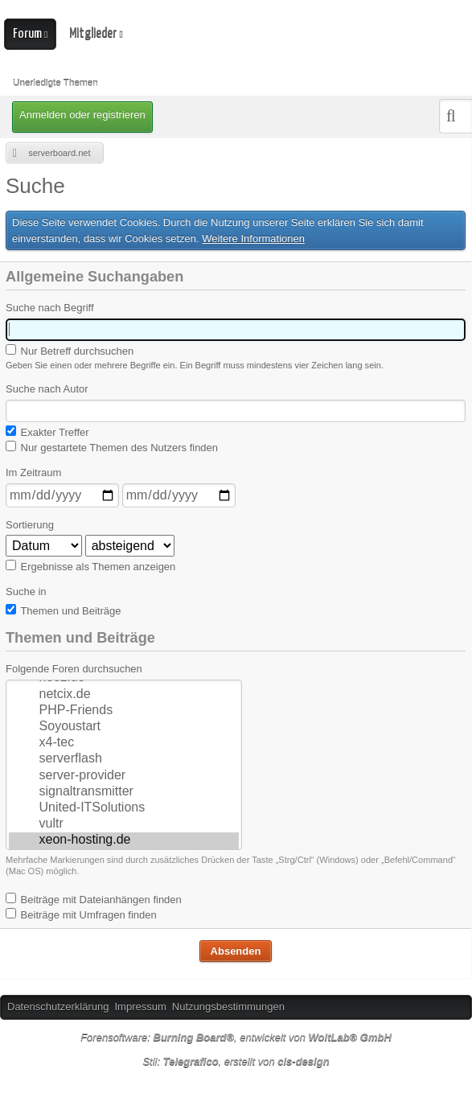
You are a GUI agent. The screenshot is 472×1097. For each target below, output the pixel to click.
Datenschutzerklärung (58, 1006)
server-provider (124, 776)
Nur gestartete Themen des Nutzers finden (112, 447)
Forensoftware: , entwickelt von (236, 1037)
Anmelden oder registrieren (82, 115)
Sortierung (30, 525)
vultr (124, 824)
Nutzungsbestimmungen (228, 1006)
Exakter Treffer (47, 431)
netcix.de (124, 695)
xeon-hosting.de (124, 840)
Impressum (140, 1006)
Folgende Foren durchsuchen (74, 669)
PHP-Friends (124, 711)
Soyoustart (124, 727)
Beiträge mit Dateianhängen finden (94, 899)
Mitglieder (93, 33)
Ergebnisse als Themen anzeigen (90, 566)
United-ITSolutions (124, 808)
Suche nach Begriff (50, 308)
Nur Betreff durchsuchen (69, 350)
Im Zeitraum (33, 472)
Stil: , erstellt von (235, 1061)
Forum (27, 34)
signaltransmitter (124, 792)
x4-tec (124, 743)
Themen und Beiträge (63, 610)
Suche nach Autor (47, 389)
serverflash (124, 759)
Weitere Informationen (253, 238)
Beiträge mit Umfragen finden (81, 914)
